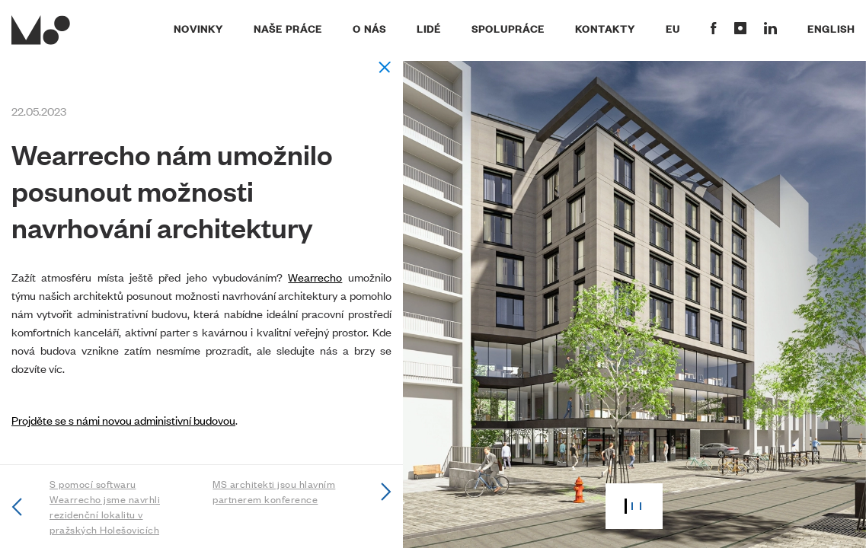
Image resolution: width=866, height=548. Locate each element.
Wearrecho (315, 277)
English (831, 28)
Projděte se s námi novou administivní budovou (123, 420)
